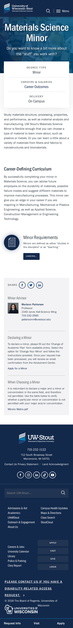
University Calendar (18, 551)
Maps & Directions (51, 513)
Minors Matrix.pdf (18, 409)
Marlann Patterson (33, 304)
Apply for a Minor (17, 368)
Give (53, 559)
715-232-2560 (30, 315)
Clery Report (14, 565)
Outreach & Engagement (21, 522)
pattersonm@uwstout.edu (36, 319)
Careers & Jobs (16, 547)
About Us (13, 527)
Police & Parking (17, 561)
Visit (53, 551)
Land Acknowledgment (55, 464)
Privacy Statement (28, 464)
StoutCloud (47, 522)
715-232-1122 (36, 450)
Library (11, 556)
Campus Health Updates (54, 508)
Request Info (12, 623)
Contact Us (11, 464)
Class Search (48, 517)
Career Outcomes (36, 86)
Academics (14, 513)
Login (53, 567)
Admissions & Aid (17, 508)
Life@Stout (13, 517)
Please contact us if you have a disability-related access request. (34, 588)
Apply (53, 543)
